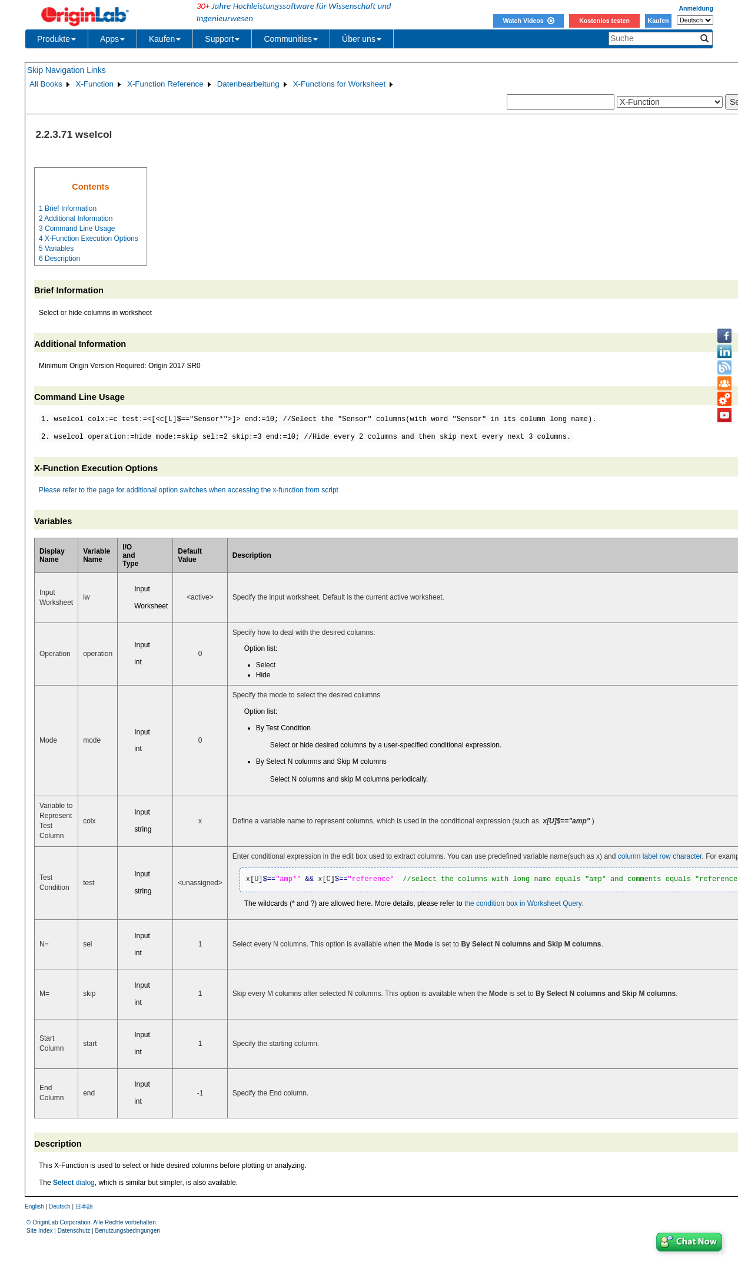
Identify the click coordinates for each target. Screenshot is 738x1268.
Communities (291, 39)
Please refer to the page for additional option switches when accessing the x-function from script (188, 490)
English (34, 1206)
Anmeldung (696, 8)
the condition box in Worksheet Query (523, 903)
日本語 (84, 1206)
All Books (45, 84)
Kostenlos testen (604, 20)
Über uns (361, 39)
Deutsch (60, 1206)
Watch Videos (528, 20)
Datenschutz (74, 1230)
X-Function (95, 84)
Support (222, 39)
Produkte (56, 39)
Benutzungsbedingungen (127, 1230)
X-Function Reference (165, 84)
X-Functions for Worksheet (339, 84)
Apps (112, 39)
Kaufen (658, 20)
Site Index (39, 1230)
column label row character (660, 856)
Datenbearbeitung (248, 84)
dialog (74, 1182)
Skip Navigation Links (66, 70)
